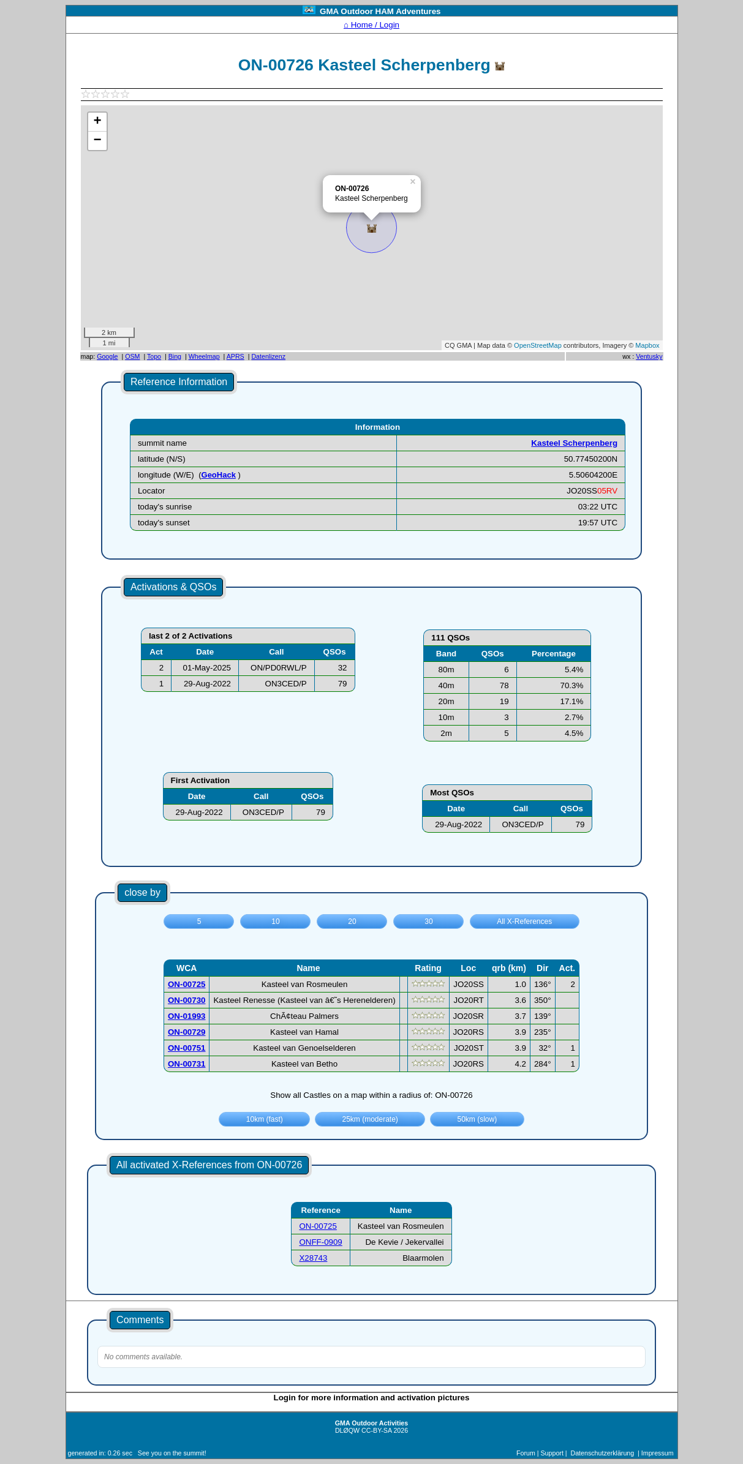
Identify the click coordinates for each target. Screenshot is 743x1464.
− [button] (97, 141)
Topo (154, 356)
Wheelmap (204, 356)
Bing (174, 356)
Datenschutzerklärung (603, 1453)
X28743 (313, 1258)
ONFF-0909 (320, 1242)
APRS (235, 356)
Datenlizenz (268, 356)
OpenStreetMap (538, 345)
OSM (132, 356)
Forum (525, 1453)
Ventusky (649, 356)
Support (552, 1453)
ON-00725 (318, 1226)
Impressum (657, 1453)
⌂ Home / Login (371, 24)
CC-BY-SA (376, 1430)
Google (107, 356)
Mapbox (647, 345)
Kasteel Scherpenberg (574, 443)
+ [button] (97, 122)
